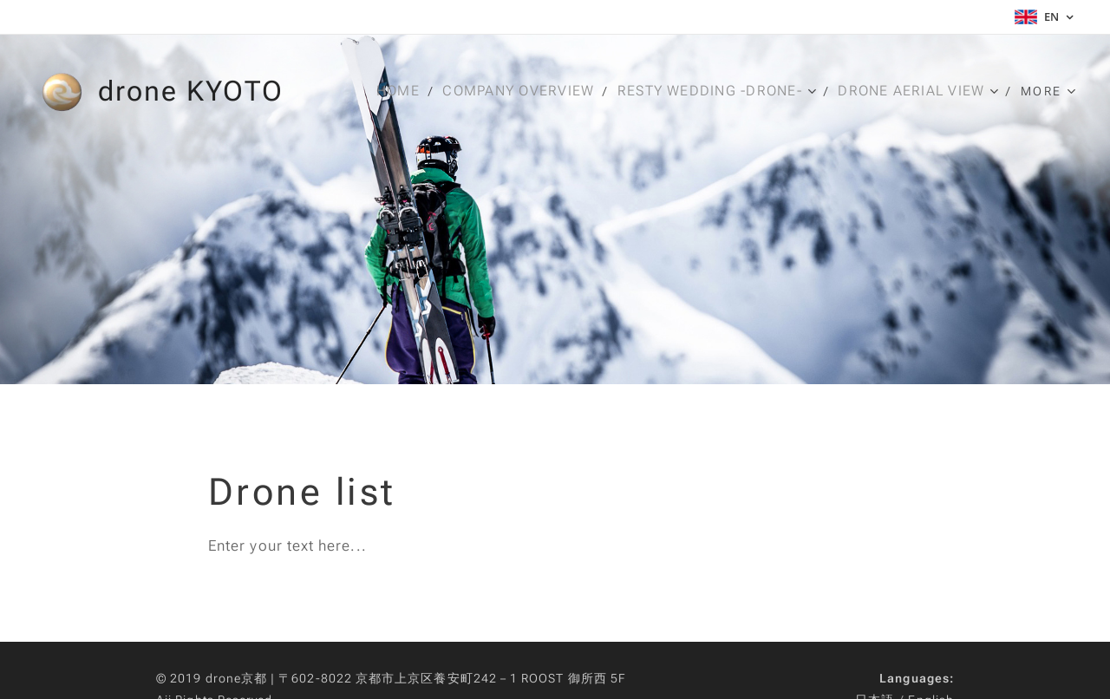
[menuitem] (401, 91)
